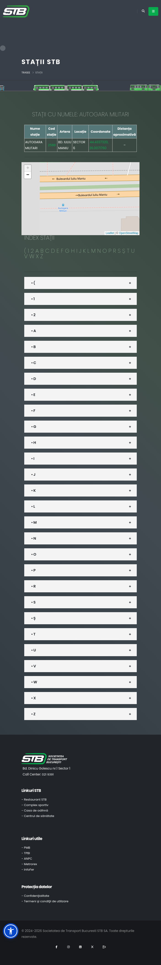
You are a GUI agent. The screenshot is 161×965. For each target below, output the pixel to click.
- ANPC (26, 858)
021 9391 (48, 774)
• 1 (33, 299)
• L (33, 506)
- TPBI (25, 853)
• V (33, 666)
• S (33, 602)
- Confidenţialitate (35, 896)
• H (33, 442)
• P (33, 570)
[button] (27, 168)
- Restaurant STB (34, 799)
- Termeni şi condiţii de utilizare (44, 901)
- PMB (25, 847)
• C (33, 362)
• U (33, 650)
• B (33, 346)
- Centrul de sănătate (37, 816)
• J (33, 474)
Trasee (25, 72)
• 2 (33, 314)
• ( (33, 283)
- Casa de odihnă (34, 810)
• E (33, 394)
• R (33, 586)
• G (33, 426)
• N (33, 538)
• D (33, 378)
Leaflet (110, 233)
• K (33, 490)
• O (33, 554)
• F (33, 410)
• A (33, 330)
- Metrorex (29, 864)
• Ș (33, 618)
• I (32, 458)
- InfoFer (27, 869)
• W (34, 682)
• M (33, 522)
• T (33, 634)
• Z (33, 714)
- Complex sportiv (34, 805)
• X (33, 698)
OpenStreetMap (128, 233)
